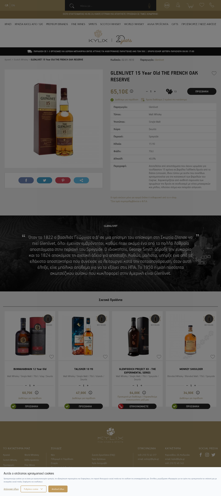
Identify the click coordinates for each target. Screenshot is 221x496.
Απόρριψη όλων (11, 488)
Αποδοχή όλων (58, 489)
